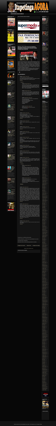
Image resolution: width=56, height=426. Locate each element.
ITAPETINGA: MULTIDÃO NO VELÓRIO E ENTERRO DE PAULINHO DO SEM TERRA (11, 180)
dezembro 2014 (44, 300)
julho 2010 (43, 376)
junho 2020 (43, 204)
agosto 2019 (44, 219)
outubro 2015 (44, 285)
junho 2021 (43, 187)
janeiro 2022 (44, 177)
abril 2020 (43, 207)
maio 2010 (43, 379)
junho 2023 (43, 152)
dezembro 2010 (44, 369)
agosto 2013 (44, 323)
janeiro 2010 (44, 385)
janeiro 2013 (44, 333)
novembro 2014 (44, 301)
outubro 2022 (44, 164)
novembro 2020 (44, 197)
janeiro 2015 (44, 298)
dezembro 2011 (44, 352)
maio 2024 (43, 136)
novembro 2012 (44, 336)
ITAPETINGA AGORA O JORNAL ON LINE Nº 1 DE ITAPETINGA (11, 83)
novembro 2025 (44, 110)
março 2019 (44, 226)
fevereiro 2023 (44, 158)
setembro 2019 (44, 217)
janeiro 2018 (44, 246)
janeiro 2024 (44, 142)
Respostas (22, 82)
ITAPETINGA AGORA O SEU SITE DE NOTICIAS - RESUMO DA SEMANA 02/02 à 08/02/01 (11, 95)
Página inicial (29, 245)
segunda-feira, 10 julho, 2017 (28, 97)
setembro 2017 (44, 252)
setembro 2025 (44, 113)
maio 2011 (43, 362)
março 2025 (44, 122)
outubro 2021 (44, 181)
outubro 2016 (44, 268)
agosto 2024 (44, 132)
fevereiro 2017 (44, 262)
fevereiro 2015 (44, 297)
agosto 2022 (44, 167)
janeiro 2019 (44, 229)
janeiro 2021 (44, 194)
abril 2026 (43, 103)
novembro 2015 (44, 284)
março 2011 (44, 365)
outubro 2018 (44, 233)
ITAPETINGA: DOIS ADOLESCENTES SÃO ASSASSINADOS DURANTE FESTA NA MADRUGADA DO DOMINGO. (11, 145)
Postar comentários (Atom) (29, 248)
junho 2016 (43, 274)
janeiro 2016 (44, 281)
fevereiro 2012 (44, 349)
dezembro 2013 (44, 317)
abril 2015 (43, 294)
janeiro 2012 (44, 350)
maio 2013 (43, 327)
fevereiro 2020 (44, 210)
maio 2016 (43, 275)
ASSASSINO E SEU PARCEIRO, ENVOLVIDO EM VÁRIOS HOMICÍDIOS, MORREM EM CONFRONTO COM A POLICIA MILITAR (11, 157)
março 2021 (44, 191)
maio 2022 (43, 171)
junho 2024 (43, 135)
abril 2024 (43, 138)
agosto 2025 (44, 115)
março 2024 (44, 139)
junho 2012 (43, 343)
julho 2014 (43, 307)
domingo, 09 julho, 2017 (28, 83)
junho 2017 (43, 256)
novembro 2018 (44, 232)
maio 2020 (43, 206)
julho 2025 (43, 116)
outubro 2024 (44, 129)
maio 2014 (43, 310)
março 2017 (44, 261)
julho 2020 (43, 203)
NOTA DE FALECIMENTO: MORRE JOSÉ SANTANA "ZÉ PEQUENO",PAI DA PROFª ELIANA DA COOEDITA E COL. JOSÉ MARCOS (45, 47)
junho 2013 (43, 326)
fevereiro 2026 (44, 106)
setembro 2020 (44, 200)
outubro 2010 (44, 372)
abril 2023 (43, 155)
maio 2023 (43, 154)
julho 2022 (43, 168)
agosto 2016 (44, 271)
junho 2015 (43, 291)
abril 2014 (43, 311)
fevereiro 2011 (44, 366)
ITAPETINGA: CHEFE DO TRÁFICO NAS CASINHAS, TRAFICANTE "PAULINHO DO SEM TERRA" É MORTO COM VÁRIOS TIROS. (11, 133)
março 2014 (44, 313)
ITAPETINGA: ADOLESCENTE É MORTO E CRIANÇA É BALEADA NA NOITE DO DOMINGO (11, 192)
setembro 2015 (44, 287)
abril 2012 (43, 346)
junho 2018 (43, 239)
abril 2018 (43, 242)
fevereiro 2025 (44, 123)
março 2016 (44, 278)
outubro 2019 (44, 216)
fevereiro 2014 (44, 314)
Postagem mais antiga (36, 245)
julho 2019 (43, 220)
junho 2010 (43, 378)
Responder (21, 80)
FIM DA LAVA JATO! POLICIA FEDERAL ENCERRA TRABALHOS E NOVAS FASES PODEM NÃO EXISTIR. (27, 48)
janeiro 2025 (44, 125)
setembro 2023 (44, 148)
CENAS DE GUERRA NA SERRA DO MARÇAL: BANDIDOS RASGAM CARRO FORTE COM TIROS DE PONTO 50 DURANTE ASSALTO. (11, 119)
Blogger (41, 424)
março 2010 (44, 382)
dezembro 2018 (44, 230)
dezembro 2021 (44, 178)
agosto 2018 (44, 236)
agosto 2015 (44, 288)
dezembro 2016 (44, 265)
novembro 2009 (44, 388)
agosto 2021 (44, 184)
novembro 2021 (44, 180)
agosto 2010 (44, 375)
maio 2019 (43, 223)
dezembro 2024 (44, 126)
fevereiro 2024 (44, 141)
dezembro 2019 (44, 213)
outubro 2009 (44, 389)
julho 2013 (43, 324)
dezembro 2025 (44, 109)
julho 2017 (43, 255)
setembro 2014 (44, 304)
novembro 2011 (44, 353)
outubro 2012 (44, 337)
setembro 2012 (44, 339)
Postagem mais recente (21, 245)
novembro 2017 (44, 249)
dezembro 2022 (44, 161)
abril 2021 (43, 190)
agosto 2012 (44, 340)
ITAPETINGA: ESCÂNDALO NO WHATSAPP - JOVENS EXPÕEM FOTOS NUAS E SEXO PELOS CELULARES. (11, 107)
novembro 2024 (44, 128)
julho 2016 (43, 272)
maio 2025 (43, 119)
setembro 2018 (44, 235)
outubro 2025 (44, 112)
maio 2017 (43, 258)
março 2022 (44, 174)
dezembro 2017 (44, 248)
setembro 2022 (44, 165)
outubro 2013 (44, 320)
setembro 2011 (44, 356)
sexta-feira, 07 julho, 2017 (26, 76)
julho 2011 (43, 359)
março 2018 (44, 243)
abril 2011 (43, 363)
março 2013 (44, 330)
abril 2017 (43, 259)
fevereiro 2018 (44, 245)
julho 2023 (43, 151)
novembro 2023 (44, 145)
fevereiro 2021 (44, 193)
